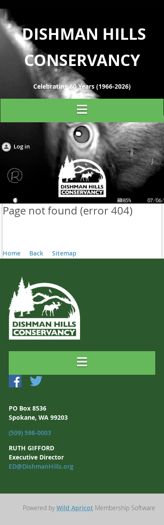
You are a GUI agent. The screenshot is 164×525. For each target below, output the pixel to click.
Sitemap (64, 253)
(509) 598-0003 (30, 432)
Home (12, 253)
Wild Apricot (74, 508)
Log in (22, 146)
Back (36, 253)
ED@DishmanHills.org (41, 466)
